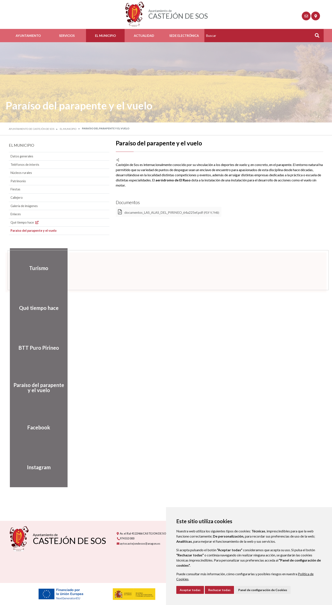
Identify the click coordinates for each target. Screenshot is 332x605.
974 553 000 (125, 538)
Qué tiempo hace (25, 222)
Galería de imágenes (24, 206)
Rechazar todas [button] (219, 590)
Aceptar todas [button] (190, 590)
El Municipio (105, 35)
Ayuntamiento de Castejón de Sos (31, 128)
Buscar (315, 37)
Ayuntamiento (28, 35)
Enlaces (16, 214)
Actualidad (144, 35)
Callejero (17, 197)
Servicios (67, 35)
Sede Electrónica (184, 35)
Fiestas (15, 189)
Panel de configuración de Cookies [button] (262, 590)
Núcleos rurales (21, 173)
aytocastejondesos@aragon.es (138, 543)
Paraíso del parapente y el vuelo (34, 230)
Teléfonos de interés (25, 164)
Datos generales (22, 156)
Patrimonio (18, 181)
